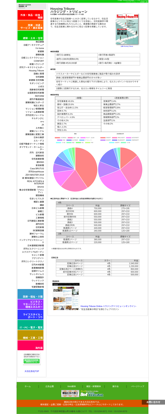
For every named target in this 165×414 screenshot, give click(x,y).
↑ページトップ (137, 386)
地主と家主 (39, 105)
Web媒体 (71, 386)
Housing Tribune (36, 71)
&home (40, 187)
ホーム (28, 386)
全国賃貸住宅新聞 (35, 93)
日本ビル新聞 (38, 208)
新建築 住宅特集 (36, 80)
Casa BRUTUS (37, 168)
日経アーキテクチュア (33, 45)
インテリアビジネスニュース (31, 241)
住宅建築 (40, 77)
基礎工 (41, 211)
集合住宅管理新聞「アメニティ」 (31, 191)
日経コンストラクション (32, 58)
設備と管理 (39, 74)
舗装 (42, 205)
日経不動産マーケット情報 (31, 144)
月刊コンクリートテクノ (32, 261)
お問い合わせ (153, 402)
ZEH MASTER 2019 (35, 175)
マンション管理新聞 (34, 109)
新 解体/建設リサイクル (33, 178)
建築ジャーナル (37, 131)
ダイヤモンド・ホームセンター (31, 148)
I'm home (40, 48)
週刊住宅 (40, 224)
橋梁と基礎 (39, 202)
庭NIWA (40, 162)
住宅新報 (40, 227)
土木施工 (40, 128)
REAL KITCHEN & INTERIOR (35, 182)
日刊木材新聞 (38, 265)
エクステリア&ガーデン (33, 252)
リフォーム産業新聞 (34, 112)
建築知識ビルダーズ (35, 102)
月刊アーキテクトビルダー (31, 67)
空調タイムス (38, 271)
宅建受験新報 (38, 287)
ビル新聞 (40, 214)
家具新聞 (40, 165)
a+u (42, 121)
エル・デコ (39, 141)
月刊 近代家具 (37, 153)
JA (43, 125)
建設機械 (40, 195)
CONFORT (39, 61)
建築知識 (40, 55)
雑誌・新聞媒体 (93, 386)
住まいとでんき (37, 199)
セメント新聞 (38, 255)
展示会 (115, 386)
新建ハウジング (37, 64)
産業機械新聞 (38, 268)
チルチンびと (38, 118)
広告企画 (50, 386)
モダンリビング (37, 83)
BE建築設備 (38, 230)
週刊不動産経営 (37, 99)
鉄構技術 (40, 284)
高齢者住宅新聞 (37, 90)
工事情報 (40, 218)
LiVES (41, 86)
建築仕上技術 (38, 237)
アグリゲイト (38, 258)
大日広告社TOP (31, 371)
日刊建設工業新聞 (35, 221)
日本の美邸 (39, 137)
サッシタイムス (37, 274)
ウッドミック (38, 281)
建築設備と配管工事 (34, 134)
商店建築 (40, 42)
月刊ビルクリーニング (33, 249)
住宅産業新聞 (38, 159)
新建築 (41, 51)
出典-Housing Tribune (127, 46)
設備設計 (40, 277)
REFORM (39, 96)
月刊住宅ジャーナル (35, 115)
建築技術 (40, 156)
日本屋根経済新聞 (35, 245)
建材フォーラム (37, 234)
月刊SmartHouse (36, 172)
